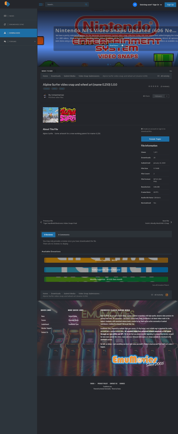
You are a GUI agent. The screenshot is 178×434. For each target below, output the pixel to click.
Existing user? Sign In (151, 4)
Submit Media (73, 316)
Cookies (122, 383)
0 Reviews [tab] (48, 234)
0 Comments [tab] (63, 234)
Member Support (46, 328)
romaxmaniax (57, 95)
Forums (43, 320)
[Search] (67, 4)
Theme (92, 383)
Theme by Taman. (116, 389)
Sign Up (170, 4)
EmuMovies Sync (74, 324)
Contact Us (44, 332)
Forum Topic (155, 139)
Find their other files (55, 97)
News (43, 316)
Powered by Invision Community (102, 389)
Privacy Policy (103, 383)
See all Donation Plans (160, 285)
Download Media (73, 320)
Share (146, 96)
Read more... (107, 45)
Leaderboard (45, 324)
